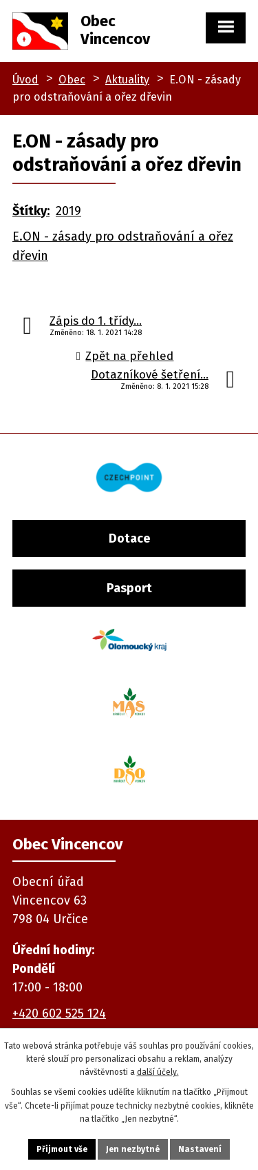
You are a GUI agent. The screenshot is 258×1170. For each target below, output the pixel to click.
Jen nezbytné (133, 1149)
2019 (68, 211)
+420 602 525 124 (59, 1013)
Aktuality (127, 79)
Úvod (25, 79)
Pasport (129, 588)
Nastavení (200, 1149)
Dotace (129, 538)
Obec (71, 79)
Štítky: (31, 211)
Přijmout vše (61, 1149)
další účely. (158, 1072)
